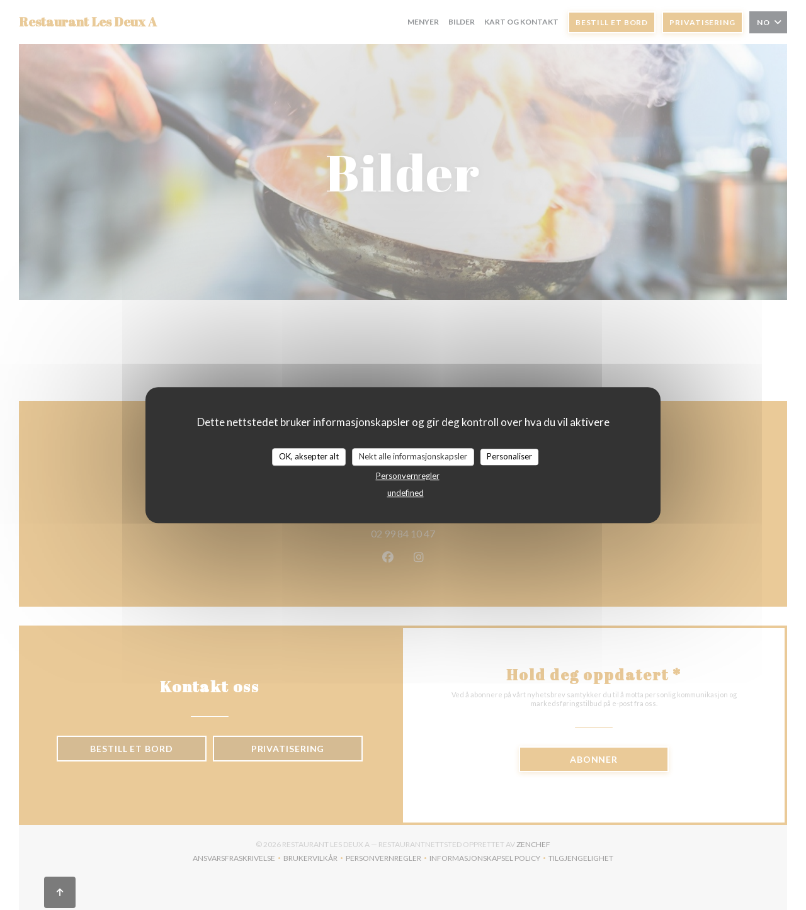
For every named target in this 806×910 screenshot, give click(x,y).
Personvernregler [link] (408, 476)
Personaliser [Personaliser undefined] (509, 456)
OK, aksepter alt (309, 456)
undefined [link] (405, 493)
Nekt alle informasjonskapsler (413, 456)
